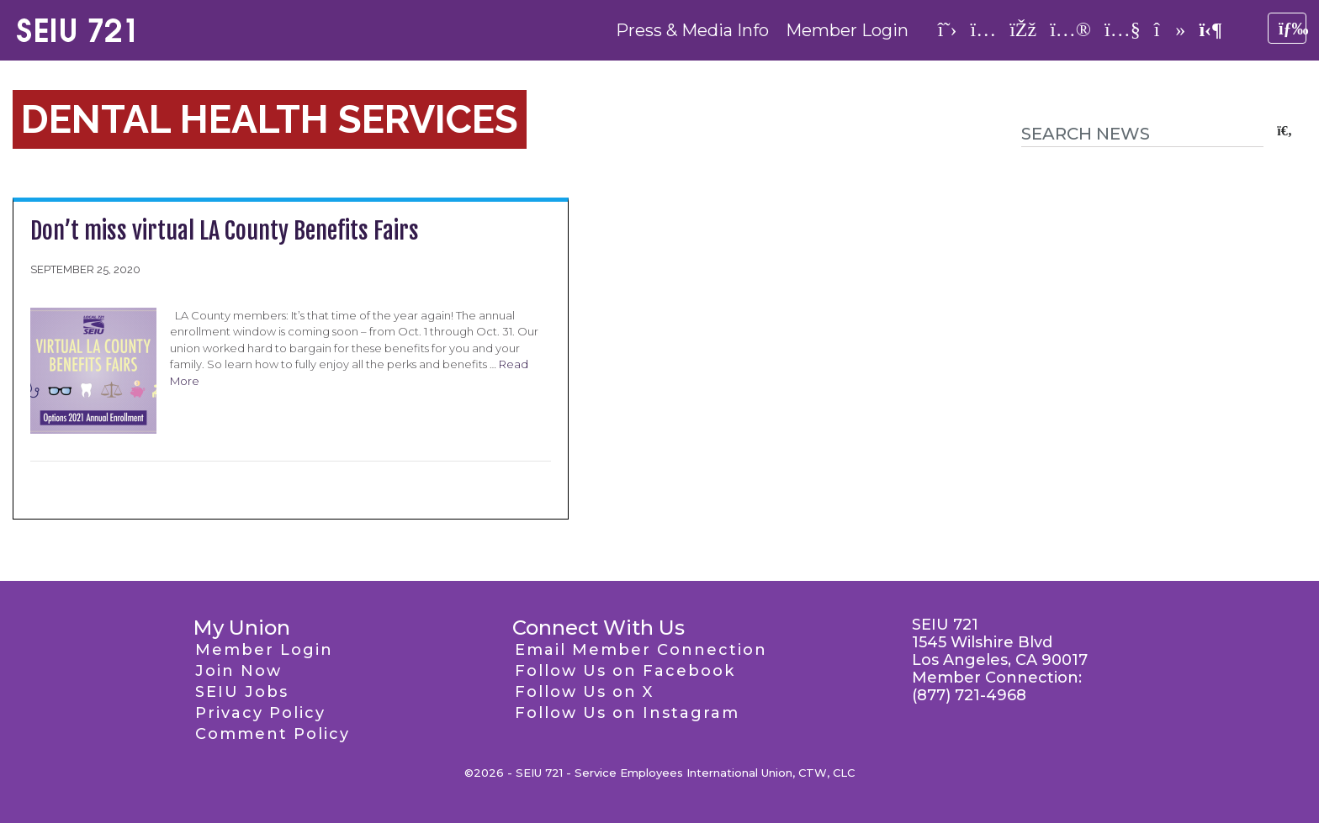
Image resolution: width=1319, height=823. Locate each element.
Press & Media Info (692, 30)
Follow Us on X (584, 692)
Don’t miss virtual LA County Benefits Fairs (224, 230)
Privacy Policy (260, 713)
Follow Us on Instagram (627, 713)
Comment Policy (272, 734)
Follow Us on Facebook (625, 671)
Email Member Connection (641, 650)
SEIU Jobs (242, 692)
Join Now (238, 671)
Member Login (847, 30)
